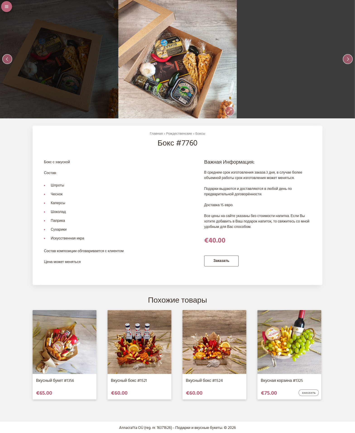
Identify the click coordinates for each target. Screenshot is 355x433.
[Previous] (7, 59)
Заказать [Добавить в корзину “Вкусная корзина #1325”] (309, 393)
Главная (156, 133)
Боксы (200, 133)
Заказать (221, 261)
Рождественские (179, 133)
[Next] (348, 59)
